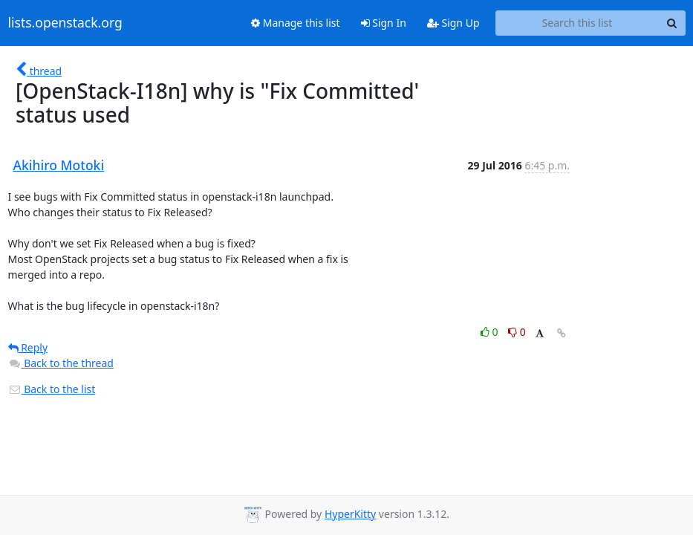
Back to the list (52, 389)
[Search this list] (577, 23)
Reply (28, 347)
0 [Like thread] (491, 332)
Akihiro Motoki (59, 165)
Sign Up (453, 23)
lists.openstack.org (65, 23)
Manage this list (295, 23)
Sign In (383, 23)
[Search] (672, 23)
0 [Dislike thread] (517, 332)
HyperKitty (350, 514)
